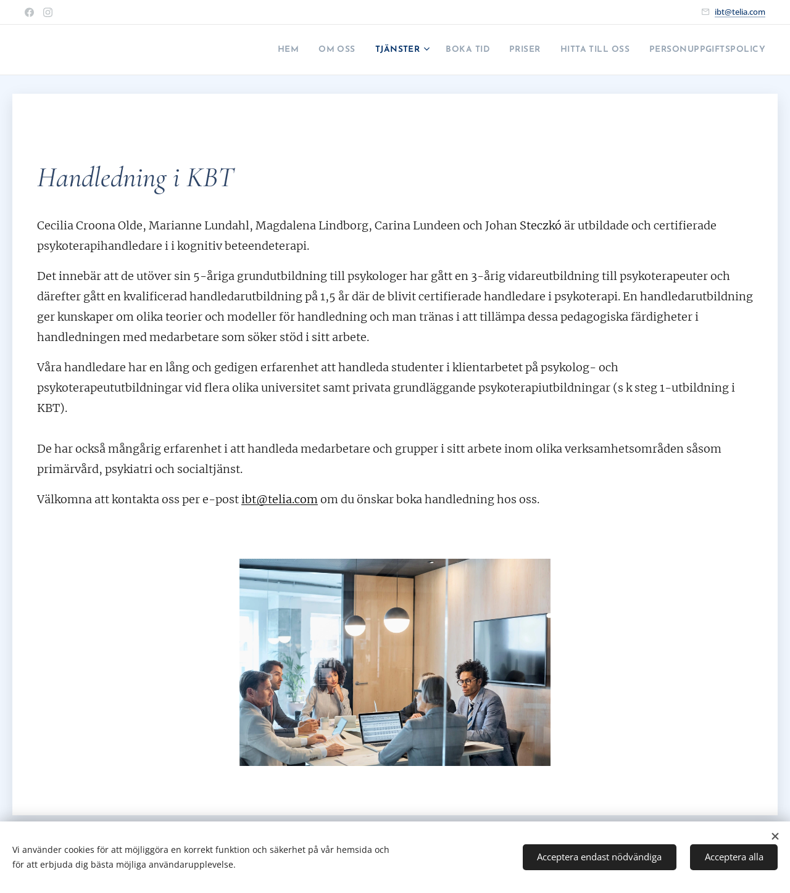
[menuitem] (223, 50)
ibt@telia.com (740, 11)
